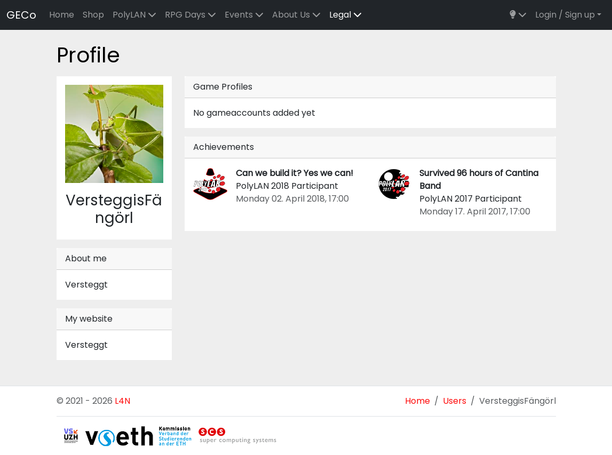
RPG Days (190, 15)
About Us (296, 15)
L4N (122, 401)
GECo (21, 14)
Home (61, 15)
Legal (345, 15)
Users (454, 401)
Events (244, 15)
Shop (93, 15)
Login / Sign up (565, 15)
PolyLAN (134, 15)
